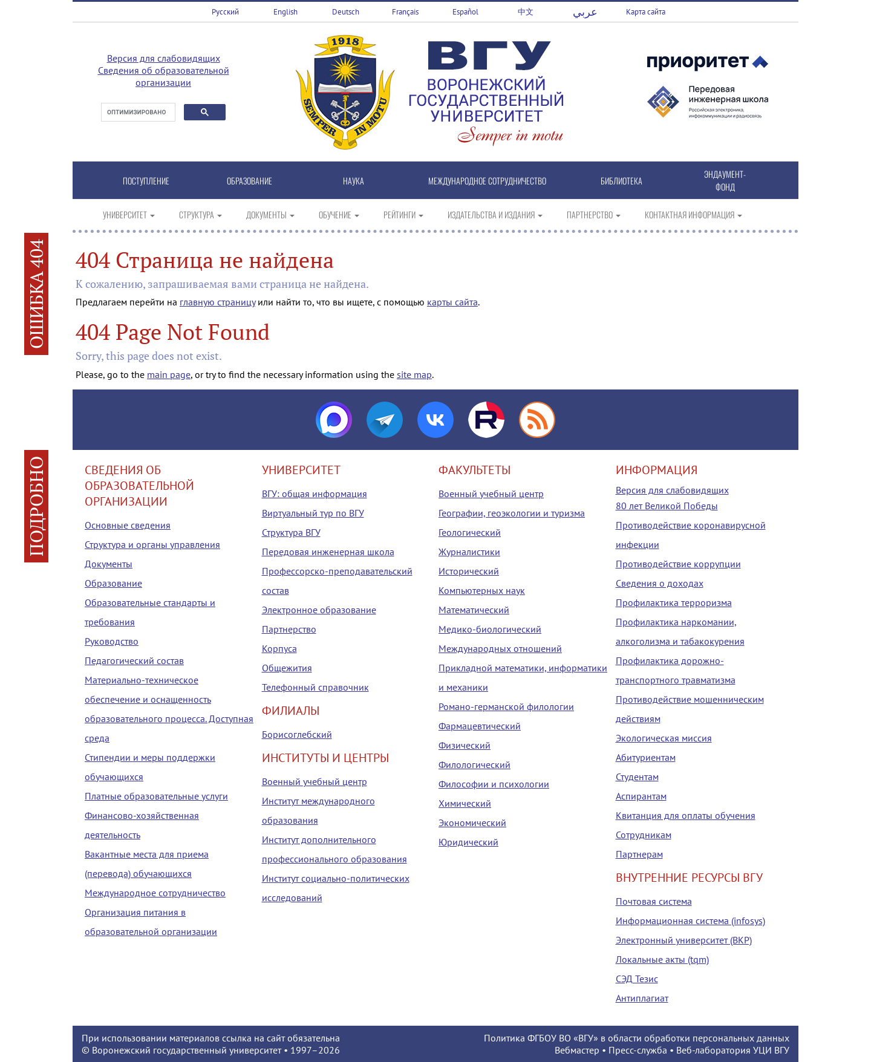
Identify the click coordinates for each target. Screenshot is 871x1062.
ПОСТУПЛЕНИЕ (146, 180)
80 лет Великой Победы (667, 506)
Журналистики (469, 552)
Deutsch (345, 12)
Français (405, 12)
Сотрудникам (643, 835)
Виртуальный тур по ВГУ (313, 513)
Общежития (287, 668)
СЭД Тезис (637, 978)
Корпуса (279, 648)
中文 (525, 12)
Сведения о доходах (659, 583)
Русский (225, 12)
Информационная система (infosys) (690, 920)
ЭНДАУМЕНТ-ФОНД (725, 180)
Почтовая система (654, 901)
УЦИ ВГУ (771, 1050)
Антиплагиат (642, 998)
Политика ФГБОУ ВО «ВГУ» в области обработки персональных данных (636, 1038)
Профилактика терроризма (674, 602)
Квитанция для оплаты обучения (685, 815)
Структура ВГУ (291, 532)
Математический (474, 610)
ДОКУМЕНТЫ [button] (270, 214)
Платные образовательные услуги (156, 796)
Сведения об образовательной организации (163, 76)
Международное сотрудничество (155, 893)
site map (414, 374)
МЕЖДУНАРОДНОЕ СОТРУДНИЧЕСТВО (487, 180)
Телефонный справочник (315, 687)
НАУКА (353, 180)
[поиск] (137, 112)
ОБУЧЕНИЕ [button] (339, 214)
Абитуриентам (646, 757)
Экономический (472, 822)
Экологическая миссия (664, 738)
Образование (113, 583)
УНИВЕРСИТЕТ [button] (129, 214)
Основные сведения (128, 525)
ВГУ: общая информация (314, 493)
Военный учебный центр (314, 781)
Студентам (637, 776)
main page (169, 374)
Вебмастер (577, 1050)
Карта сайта (645, 12)
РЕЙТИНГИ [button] (403, 214)
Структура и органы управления (152, 544)
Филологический (475, 764)
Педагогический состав (134, 660)
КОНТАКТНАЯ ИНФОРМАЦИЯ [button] (693, 214)
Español (465, 12)
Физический (465, 745)
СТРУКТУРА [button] (200, 214)
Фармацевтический (480, 726)
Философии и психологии (494, 784)
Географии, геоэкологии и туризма (512, 513)
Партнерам (639, 854)
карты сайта (452, 302)
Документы (108, 564)
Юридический (468, 842)
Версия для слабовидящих (163, 58)
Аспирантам (641, 796)
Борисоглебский (297, 734)
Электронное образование (319, 610)
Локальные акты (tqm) (662, 959)
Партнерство (289, 629)
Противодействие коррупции (678, 564)
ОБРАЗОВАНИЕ (249, 180)
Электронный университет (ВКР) (684, 940)
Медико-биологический (490, 629)
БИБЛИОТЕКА (621, 180)
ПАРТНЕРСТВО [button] (594, 214)
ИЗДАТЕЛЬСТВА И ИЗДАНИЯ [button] (495, 214)
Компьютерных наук (482, 590)
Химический (465, 803)
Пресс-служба (637, 1050)
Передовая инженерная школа (328, 552)
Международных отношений (500, 648)
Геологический (470, 532)
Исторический (469, 571)
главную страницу (217, 302)
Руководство (112, 641)
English (285, 12)
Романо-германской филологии (506, 706)
